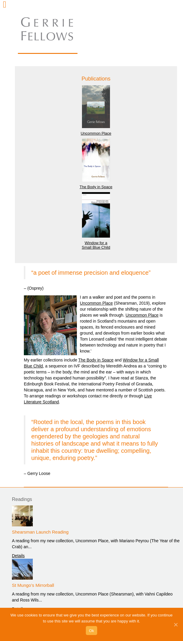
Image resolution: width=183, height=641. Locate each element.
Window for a (96, 243)
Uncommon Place (96, 133)
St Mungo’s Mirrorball (33, 585)
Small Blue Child (96, 247)
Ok (91, 630)
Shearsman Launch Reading (40, 531)
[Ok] (176, 625)
